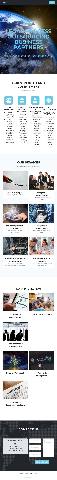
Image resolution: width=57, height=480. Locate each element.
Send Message (42, 462)
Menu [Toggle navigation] (52, 2)
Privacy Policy (28, 477)
